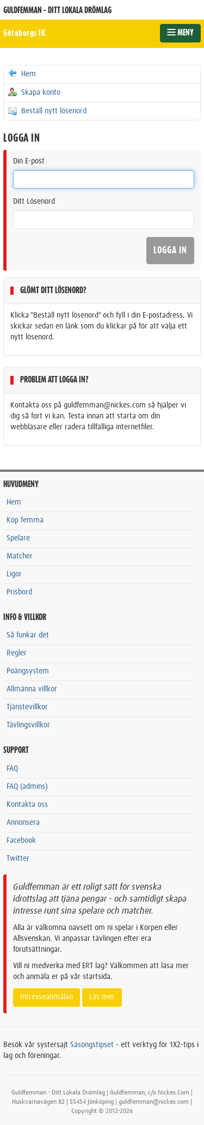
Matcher (20, 556)
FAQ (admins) (27, 786)
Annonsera (23, 822)
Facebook (21, 840)
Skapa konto (33, 92)
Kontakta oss (27, 804)
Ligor (14, 574)
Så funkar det (28, 635)
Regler (17, 653)
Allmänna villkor (32, 689)
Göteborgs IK (24, 33)
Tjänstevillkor (27, 707)
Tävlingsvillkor (28, 725)
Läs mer (102, 997)
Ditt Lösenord (34, 201)
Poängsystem (28, 671)
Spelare (18, 538)
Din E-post (29, 161)
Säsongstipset (92, 1045)
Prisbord (19, 592)
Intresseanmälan (46, 997)
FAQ (12, 769)
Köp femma (25, 520)
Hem (21, 73)
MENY (180, 33)
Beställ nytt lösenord (46, 110)
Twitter (18, 858)
